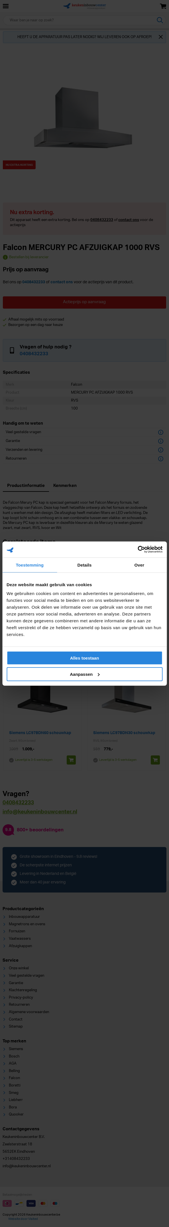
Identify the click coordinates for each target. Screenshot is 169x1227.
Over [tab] (139, 564)
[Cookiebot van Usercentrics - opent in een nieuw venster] (137, 549)
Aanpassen (84, 674)
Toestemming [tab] (30, 564)
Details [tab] (85, 564)
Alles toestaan (84, 658)
